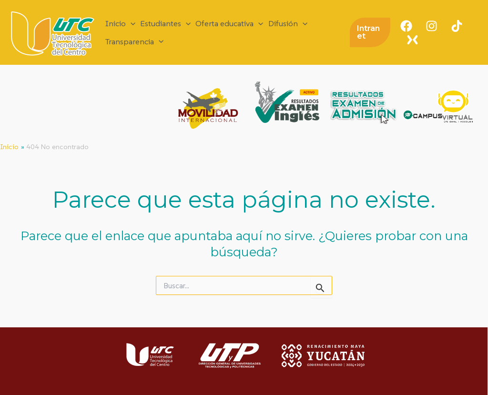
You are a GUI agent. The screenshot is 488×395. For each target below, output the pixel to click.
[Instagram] (431, 26)
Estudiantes (165, 23)
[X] (412, 39)
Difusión (287, 23)
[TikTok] (456, 26)
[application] (130, 23)
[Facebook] (406, 26)
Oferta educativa (229, 23)
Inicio (120, 23)
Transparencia (134, 41)
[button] (370, 32)
